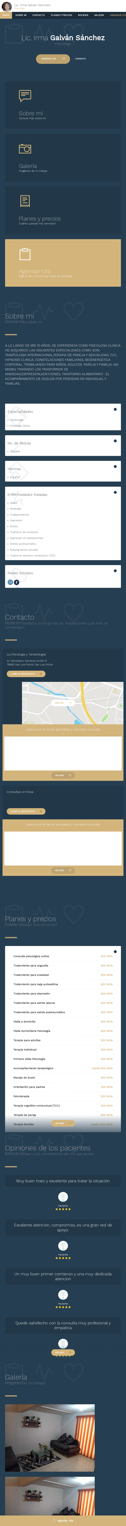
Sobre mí (20, 15)
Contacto (38, 15)
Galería (99, 15)
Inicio (6, 15)
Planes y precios (61, 15)
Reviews (83, 15)
